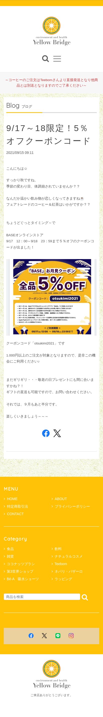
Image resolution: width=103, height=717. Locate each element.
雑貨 (10, 556)
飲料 (58, 549)
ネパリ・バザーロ (69, 571)
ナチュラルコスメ (69, 556)
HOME (11, 499)
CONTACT (14, 514)
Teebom (61, 564)
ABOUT (59, 499)
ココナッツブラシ (21, 564)
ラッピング (63, 579)
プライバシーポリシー (71, 506)
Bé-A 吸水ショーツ (23, 579)
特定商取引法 (16, 506)
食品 (10, 549)
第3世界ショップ (20, 571)
